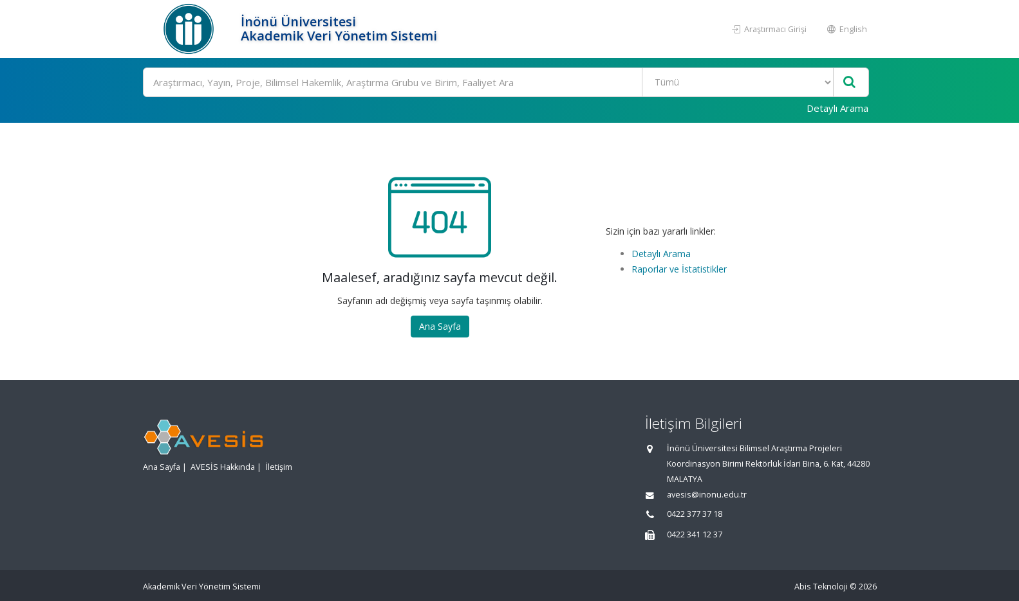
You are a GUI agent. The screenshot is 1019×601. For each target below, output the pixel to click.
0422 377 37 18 (694, 513)
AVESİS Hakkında (223, 467)
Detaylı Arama (837, 108)
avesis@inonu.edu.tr (707, 494)
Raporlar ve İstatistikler (679, 269)
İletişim (278, 467)
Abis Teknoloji (821, 586)
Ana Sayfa (440, 326)
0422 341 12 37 (694, 534)
